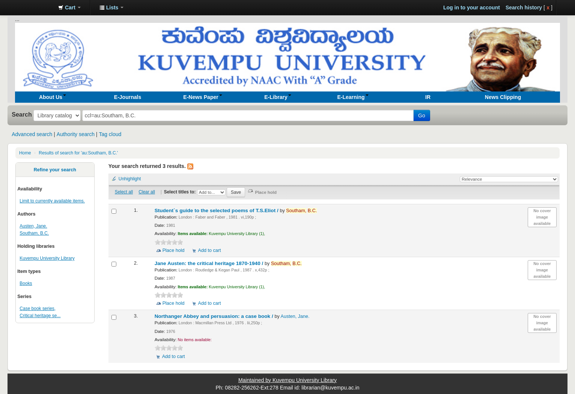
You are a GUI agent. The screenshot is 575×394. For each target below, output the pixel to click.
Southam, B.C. (34, 233)
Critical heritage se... (40, 315)
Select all (124, 192)
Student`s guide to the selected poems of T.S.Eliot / (217, 210)
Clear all (146, 192)
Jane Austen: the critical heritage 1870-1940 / (210, 263)
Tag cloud (110, 134)
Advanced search (32, 134)
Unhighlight (130, 178)
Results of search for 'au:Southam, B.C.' (78, 153)
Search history (524, 7)
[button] (69, 7)
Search (22, 114)
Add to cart (209, 250)
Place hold (174, 250)
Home (25, 153)
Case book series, (38, 308)
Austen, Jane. (33, 226)
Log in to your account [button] (471, 7)
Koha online (34, 7)
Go (421, 115)
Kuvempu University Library (47, 258)
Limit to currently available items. (52, 201)
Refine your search (55, 169)
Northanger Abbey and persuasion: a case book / (215, 316)
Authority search (76, 134)
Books (26, 283)
